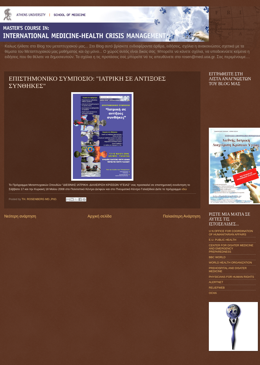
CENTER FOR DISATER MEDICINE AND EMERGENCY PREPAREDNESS (231, 248)
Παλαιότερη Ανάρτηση (181, 216)
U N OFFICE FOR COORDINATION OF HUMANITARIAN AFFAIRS (231, 232)
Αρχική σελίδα (99, 216)
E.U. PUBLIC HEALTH (222, 239)
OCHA (213, 293)
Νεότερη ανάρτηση (20, 216)
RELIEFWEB (217, 287)
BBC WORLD (217, 257)
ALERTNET (216, 282)
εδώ (184, 189)
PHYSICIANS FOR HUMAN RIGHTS (231, 276)
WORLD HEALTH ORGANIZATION (230, 262)
